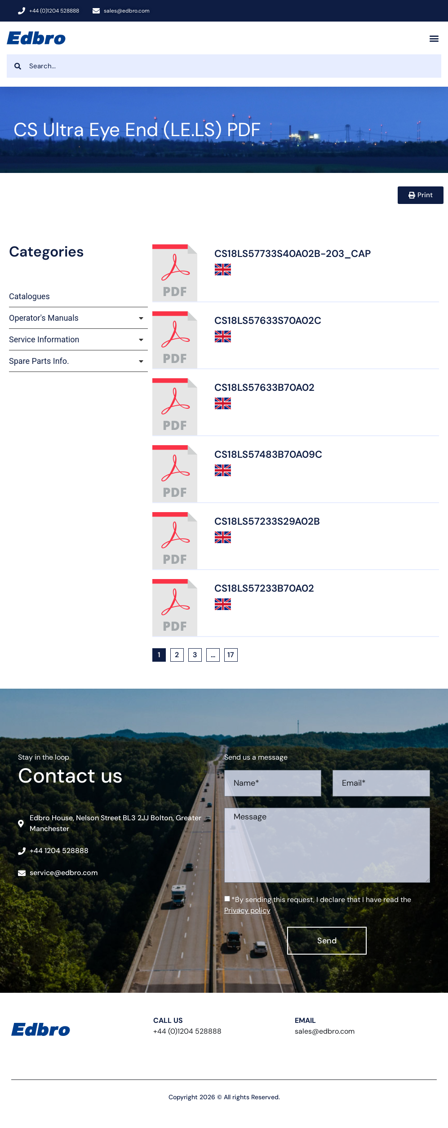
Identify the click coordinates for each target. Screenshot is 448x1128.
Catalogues (29, 296)
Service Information (44, 339)
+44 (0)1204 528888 (187, 1031)
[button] (433, 38)
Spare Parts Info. (39, 361)
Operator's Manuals (44, 318)
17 (232, 653)
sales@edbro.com (325, 1031)
